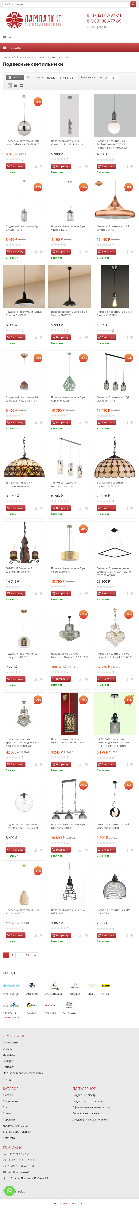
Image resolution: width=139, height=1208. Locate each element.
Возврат (8, 1061)
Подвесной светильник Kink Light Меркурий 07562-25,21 (23, 826)
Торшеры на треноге (85, 1113)
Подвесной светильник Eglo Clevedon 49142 (113, 398)
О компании (10, 1042)
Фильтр (15, 77)
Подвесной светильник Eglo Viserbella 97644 (68, 569)
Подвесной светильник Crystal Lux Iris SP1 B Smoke (67, 142)
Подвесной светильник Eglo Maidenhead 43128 (113, 826)
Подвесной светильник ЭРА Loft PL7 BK (113, 911)
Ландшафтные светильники (90, 1119)
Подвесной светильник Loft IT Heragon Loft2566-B (24, 655)
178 (26, 955)
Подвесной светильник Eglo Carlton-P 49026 (68, 398)
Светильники (11, 1101)
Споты (7, 1113)
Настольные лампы (15, 1125)
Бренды (8, 1079)
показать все (11, 1017)
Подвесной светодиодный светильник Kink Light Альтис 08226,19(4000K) (114, 571)
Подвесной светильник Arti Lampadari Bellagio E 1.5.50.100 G (114, 657)
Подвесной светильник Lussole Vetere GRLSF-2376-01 (68, 740)
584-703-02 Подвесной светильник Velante (19, 569)
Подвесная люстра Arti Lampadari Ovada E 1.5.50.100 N (69, 655)
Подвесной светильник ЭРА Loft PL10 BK (68, 911)
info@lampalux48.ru (20, 1172)
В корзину (15, 166)
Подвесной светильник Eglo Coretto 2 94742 (113, 228)
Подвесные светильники (88, 1101)
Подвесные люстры (85, 1095)
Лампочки (9, 1138)
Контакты (9, 1067)
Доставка (9, 1054)
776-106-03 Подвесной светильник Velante (64, 484)
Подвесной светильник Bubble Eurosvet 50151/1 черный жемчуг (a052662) (112, 144)
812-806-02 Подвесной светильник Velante (110, 484)
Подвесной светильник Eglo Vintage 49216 (23, 228)
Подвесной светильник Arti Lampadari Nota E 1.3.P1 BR (22, 398)
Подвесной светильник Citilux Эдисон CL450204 (69, 313)
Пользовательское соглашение (23, 1073)
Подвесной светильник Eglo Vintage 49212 (68, 228)
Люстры (8, 1095)
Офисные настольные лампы (91, 1107)
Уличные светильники (17, 1131)
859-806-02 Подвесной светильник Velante (19, 484)
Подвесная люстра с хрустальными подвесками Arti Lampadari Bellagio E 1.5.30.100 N (22, 742)
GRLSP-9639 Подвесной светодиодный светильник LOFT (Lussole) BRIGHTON (113, 742)
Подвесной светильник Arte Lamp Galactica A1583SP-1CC (23, 142)
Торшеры (9, 1119)
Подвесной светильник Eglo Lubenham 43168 (68, 826)
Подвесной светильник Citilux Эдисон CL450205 (24, 313)
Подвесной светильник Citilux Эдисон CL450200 (114, 313)
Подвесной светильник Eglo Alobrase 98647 (23, 911)
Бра (5, 1107)
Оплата (8, 1048)
